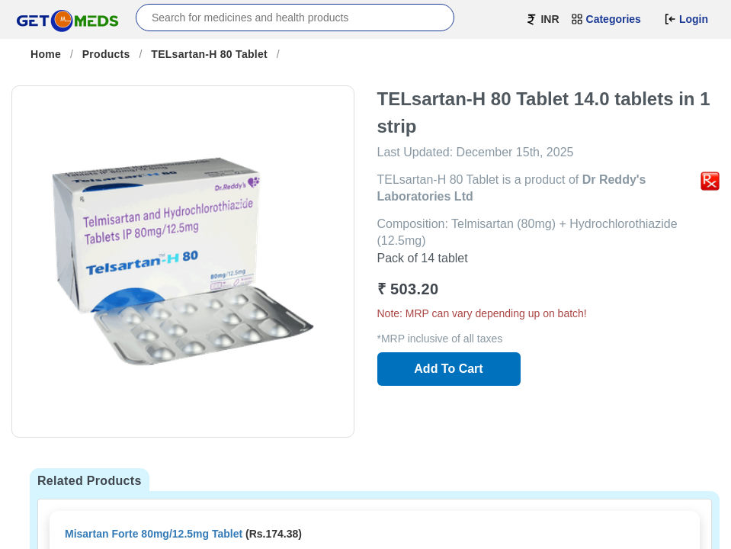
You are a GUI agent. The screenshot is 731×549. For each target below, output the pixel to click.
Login (686, 19)
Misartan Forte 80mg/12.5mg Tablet (153, 534)
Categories (606, 19)
